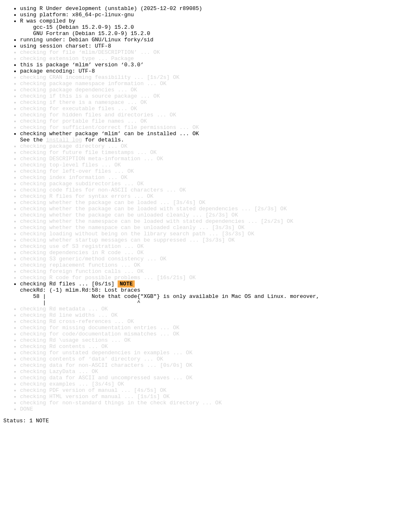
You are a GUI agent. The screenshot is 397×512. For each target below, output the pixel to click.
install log (64, 167)
